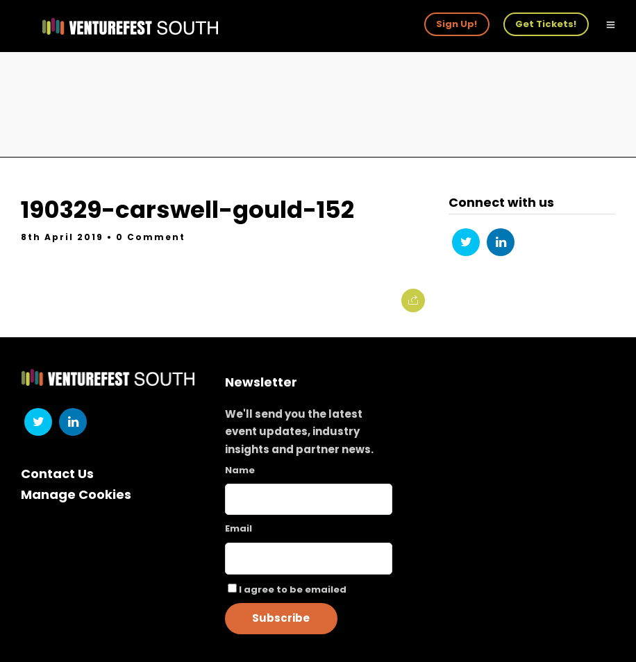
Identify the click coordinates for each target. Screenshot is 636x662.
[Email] (308, 559)
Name (240, 470)
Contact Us (57, 473)
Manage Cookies (76, 494)
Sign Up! (456, 24)
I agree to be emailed (292, 589)
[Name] (308, 499)
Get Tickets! (545, 24)
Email (238, 528)
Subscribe (281, 618)
